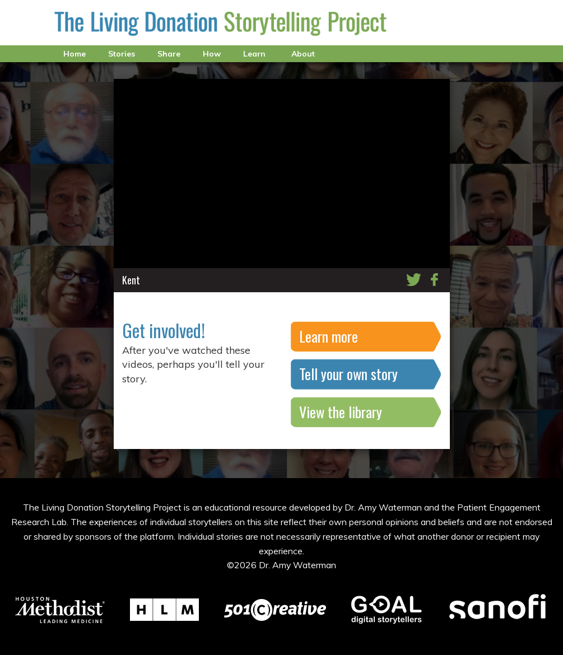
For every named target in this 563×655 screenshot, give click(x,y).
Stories (121, 54)
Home (74, 54)
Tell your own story (348, 374)
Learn (254, 54)
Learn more (328, 336)
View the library (340, 412)
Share (168, 54)
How (212, 54)
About (303, 54)
